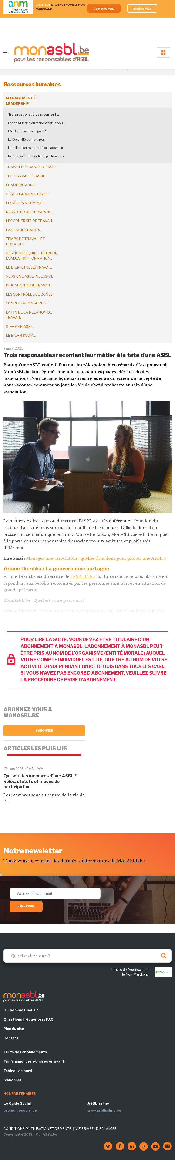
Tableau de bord (17, 1071)
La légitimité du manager (26, 139)
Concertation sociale (27, 303)
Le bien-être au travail (29, 267)
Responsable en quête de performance (36, 156)
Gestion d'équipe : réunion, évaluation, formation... (32, 256)
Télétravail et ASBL (25, 176)
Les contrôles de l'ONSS (29, 294)
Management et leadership (22, 101)
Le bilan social (21, 335)
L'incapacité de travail (28, 285)
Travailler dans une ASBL (31, 167)
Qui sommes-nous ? (20, 1010)
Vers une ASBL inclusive (29, 276)
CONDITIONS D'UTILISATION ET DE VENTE (37, 1129)
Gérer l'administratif (27, 194)
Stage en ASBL (19, 327)
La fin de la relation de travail (29, 315)
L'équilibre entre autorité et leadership (35, 147)
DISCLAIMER (106, 1129)
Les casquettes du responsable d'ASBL (36, 123)
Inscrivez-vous (142, 9)
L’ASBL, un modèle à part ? (27, 131)
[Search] (87, 956)
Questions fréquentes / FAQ (28, 1019)
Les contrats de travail (29, 221)
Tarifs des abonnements (25, 1052)
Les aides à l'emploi (25, 203)
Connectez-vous (104, 9)
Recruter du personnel (30, 212)
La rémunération (23, 230)
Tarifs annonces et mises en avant (33, 1061)
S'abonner (44, 730)
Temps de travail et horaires (25, 241)
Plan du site (13, 1029)
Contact (10, 1038)
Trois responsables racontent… (33, 114)
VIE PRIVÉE (84, 1129)
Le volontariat (20, 185)
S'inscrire (26, 906)
